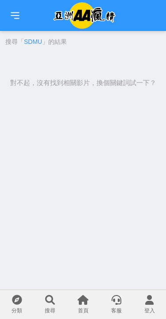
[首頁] (15, 15)
